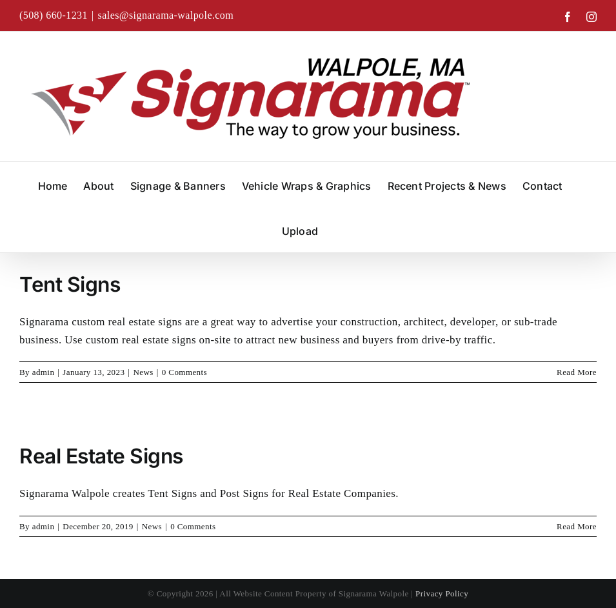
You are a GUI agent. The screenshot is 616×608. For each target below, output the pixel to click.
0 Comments (184, 372)
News (143, 372)
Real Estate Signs (101, 456)
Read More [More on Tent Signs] (577, 372)
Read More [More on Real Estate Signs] (577, 526)
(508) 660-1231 (53, 15)
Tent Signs (69, 284)
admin (43, 372)
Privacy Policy (441, 593)
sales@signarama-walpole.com (166, 15)
